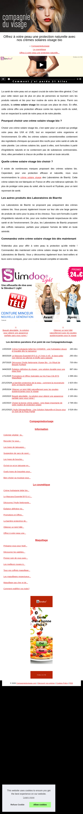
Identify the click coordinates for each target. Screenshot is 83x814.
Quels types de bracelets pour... (17, 471)
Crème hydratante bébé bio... (16, 490)
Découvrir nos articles (46, 683)
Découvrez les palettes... (14, 552)
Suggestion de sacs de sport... (16, 453)
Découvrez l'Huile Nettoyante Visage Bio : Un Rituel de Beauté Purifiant (36, 364)
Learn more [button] (28, 797)
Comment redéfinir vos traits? (16, 589)
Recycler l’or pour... (11, 441)
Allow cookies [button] (40, 805)
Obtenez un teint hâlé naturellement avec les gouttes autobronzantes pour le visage (63, 332)
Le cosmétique (39, 49)
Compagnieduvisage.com (26, 683)
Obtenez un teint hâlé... (13, 527)
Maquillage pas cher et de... (15, 583)
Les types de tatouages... (14, 447)
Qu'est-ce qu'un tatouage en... (16, 465)
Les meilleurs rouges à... (14, 564)
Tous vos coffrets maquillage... (16, 570)
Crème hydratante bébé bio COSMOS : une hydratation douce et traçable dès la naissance (39, 350)
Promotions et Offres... (13, 515)
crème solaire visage (30, 177)
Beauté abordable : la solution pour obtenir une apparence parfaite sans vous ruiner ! (16, 332)
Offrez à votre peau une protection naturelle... (39, 53)
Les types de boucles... (13, 459)
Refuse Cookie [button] (17, 805)
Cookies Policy (62, 683)
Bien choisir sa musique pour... (17, 478)
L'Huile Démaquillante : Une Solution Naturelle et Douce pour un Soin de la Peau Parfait (39, 411)
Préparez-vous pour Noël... (15, 546)
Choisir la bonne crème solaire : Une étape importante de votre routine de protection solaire (37, 404)
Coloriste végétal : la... (13, 435)
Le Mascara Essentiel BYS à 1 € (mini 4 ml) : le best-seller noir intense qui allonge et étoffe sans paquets (37, 357)
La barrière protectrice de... (15, 521)
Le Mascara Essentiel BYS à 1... (17, 496)
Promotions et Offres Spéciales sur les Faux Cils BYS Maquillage (35, 377)
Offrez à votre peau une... (14, 533)
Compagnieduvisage (40, 46)
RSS (71, 683)
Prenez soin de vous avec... (15, 558)
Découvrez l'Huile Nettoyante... (17, 502)
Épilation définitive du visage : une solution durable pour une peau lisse (38, 370)
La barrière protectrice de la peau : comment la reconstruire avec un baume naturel (38, 384)
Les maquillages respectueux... (17, 576)
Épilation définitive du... (13, 509)
